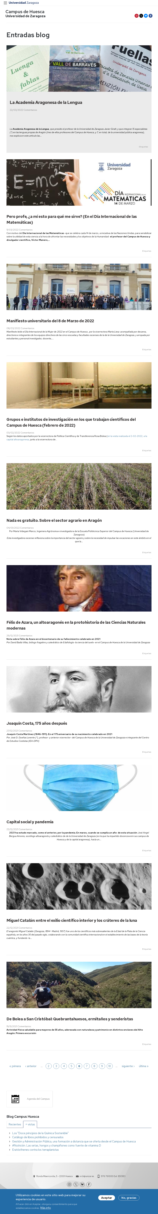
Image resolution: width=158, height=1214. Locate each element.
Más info (45, 1208)
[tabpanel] (79, 1142)
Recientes (15, 1125)
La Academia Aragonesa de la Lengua (46, 103)
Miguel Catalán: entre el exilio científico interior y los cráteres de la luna (71, 921)
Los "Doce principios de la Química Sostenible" (40, 1134)
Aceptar (106, 1198)
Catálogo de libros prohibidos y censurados (37, 1138)
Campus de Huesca (25, 12)
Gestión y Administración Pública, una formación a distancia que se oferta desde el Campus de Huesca (74, 1142)
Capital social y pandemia (29, 822)
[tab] (14, 1125)
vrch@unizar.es (87, 1177)
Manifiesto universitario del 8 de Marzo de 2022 (50, 321)
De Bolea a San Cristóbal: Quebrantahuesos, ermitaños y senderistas (69, 1019)
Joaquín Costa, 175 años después (36, 724)
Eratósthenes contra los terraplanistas (35, 1150)
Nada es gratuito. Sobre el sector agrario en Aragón (54, 521)
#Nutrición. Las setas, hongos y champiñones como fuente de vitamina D (56, 1146)
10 (109, 1067)
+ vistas (30, 1125)
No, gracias (128, 1198)
